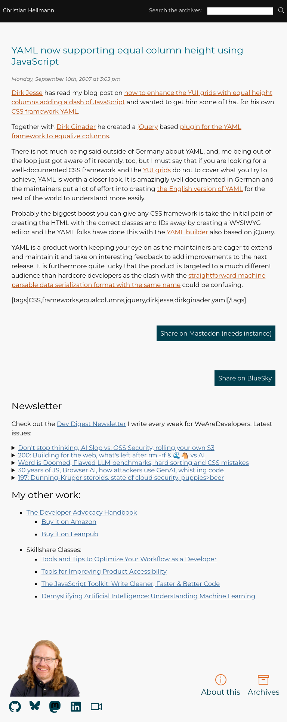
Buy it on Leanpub (69, 534)
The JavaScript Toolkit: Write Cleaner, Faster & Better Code (130, 583)
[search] (281, 10)
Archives (264, 685)
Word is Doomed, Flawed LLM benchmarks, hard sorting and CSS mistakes (133, 462)
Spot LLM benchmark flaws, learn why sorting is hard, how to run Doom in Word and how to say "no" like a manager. (144, 462)
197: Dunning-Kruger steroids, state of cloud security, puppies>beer (121, 477)
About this (220, 685)
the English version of (200, 188)
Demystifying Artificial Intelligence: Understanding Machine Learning (148, 596)
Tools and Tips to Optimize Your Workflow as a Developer (129, 559)
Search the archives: (175, 10)
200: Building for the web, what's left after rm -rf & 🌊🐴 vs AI (111, 455)
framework (45, 111)
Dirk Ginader (76, 126)
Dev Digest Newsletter (91, 424)
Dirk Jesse (27, 92)
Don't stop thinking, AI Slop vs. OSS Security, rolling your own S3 (116, 447)
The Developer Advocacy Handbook (82, 512)
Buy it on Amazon (68, 521)
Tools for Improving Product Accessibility (104, 571)
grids (157, 170)
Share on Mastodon (215, 333)
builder (187, 232)
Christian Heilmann (29, 10)
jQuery (147, 126)
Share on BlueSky (245, 378)
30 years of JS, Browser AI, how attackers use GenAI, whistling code (121, 470)
